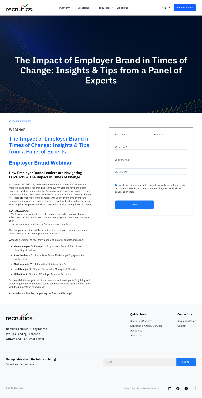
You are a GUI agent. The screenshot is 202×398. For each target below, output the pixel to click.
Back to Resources (20, 120)
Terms (140, 388)
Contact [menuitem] (181, 325)
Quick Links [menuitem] (138, 314)
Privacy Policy (129, 388)
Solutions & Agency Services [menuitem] (146, 325)
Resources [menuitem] (136, 330)
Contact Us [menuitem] (184, 314)
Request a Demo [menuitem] (186, 321)
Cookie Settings (151, 388)
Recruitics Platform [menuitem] (141, 321)
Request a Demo (184, 7)
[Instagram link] (169, 388)
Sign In (166, 7)
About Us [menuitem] (135, 335)
